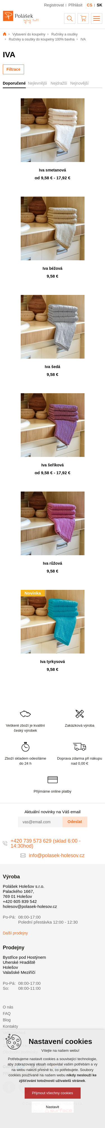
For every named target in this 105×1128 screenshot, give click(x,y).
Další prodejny (15, 933)
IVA (83, 39)
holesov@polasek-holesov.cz (30, 906)
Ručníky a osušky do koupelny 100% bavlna (41, 39)
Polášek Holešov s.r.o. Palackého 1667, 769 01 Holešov (23, 891)
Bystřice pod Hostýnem (24, 957)
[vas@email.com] (40, 822)
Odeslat (74, 821)
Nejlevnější (37, 83)
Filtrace (13, 69)
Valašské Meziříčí (19, 972)
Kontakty (10, 1026)
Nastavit (52, 1107)
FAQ (7, 1013)
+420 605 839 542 (20, 901)
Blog (7, 1020)
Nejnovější (79, 83)
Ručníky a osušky (64, 34)
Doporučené (14, 83)
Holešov (10, 967)
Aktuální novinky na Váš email (52, 811)
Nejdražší (59, 83)
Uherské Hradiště (19, 962)
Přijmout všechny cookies (52, 1093)
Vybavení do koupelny (28, 34)
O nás (8, 1007)
